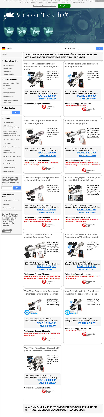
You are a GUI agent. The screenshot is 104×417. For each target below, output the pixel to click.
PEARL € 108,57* (46, 266)
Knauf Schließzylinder (9, 164)
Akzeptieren (64, 6)
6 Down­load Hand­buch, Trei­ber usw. (76, 162)
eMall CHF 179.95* (47, 156)
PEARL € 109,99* (86, 95)
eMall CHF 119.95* (87, 269)
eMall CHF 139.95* (87, 156)
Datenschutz (81, 2)
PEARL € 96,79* (87, 323)
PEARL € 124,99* (46, 323)
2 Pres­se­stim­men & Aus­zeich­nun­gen (48, 278)
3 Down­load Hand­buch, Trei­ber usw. (35, 276)
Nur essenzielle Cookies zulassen (44, 6)
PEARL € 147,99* (86, 209)
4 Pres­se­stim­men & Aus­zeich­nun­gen (39, 221)
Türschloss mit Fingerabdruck (11, 139)
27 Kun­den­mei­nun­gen (71, 165)
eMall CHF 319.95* (47, 383)
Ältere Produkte (7, 68)
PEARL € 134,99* (86, 266)
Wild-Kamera (7, 143)
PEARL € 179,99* (46, 152)
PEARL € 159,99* (46, 209)
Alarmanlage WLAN (9, 167)
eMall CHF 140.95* (47, 269)
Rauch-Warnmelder (9, 171)
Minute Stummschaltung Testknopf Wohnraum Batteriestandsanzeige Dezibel (11, 133)
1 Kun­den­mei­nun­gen (41, 162)
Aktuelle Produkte (8, 65)
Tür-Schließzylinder (9, 122)
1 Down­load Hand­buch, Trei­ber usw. (76, 106)
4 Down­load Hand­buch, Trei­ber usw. (76, 219)
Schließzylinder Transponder (11, 147)
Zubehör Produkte (8, 74)
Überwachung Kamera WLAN (12, 156)
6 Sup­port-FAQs (93, 219)
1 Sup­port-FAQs (29, 162)
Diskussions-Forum (8, 96)
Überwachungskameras (11, 200)
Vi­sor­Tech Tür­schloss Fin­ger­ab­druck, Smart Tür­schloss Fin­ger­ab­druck (41, 66)
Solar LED (8, 208)
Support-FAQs (7, 89)
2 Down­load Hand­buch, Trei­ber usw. (76, 276)
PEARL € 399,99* (46, 380)
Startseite (68, 48)
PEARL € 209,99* (46, 95)
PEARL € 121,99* (86, 152)
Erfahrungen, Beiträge (9, 92)
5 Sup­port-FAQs (93, 162)
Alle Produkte (7, 71)
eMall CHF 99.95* (88, 99)
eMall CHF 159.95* (47, 99)
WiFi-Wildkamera (8, 160)
